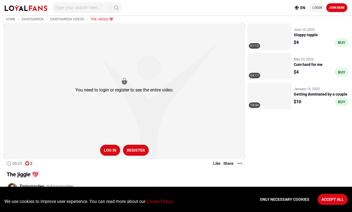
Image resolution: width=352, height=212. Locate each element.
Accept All (332, 199)
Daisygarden (33, 19)
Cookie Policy (159, 201)
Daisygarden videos (67, 19)
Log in (110, 150)
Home (10, 19)
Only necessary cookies (284, 199)
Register (136, 150)
